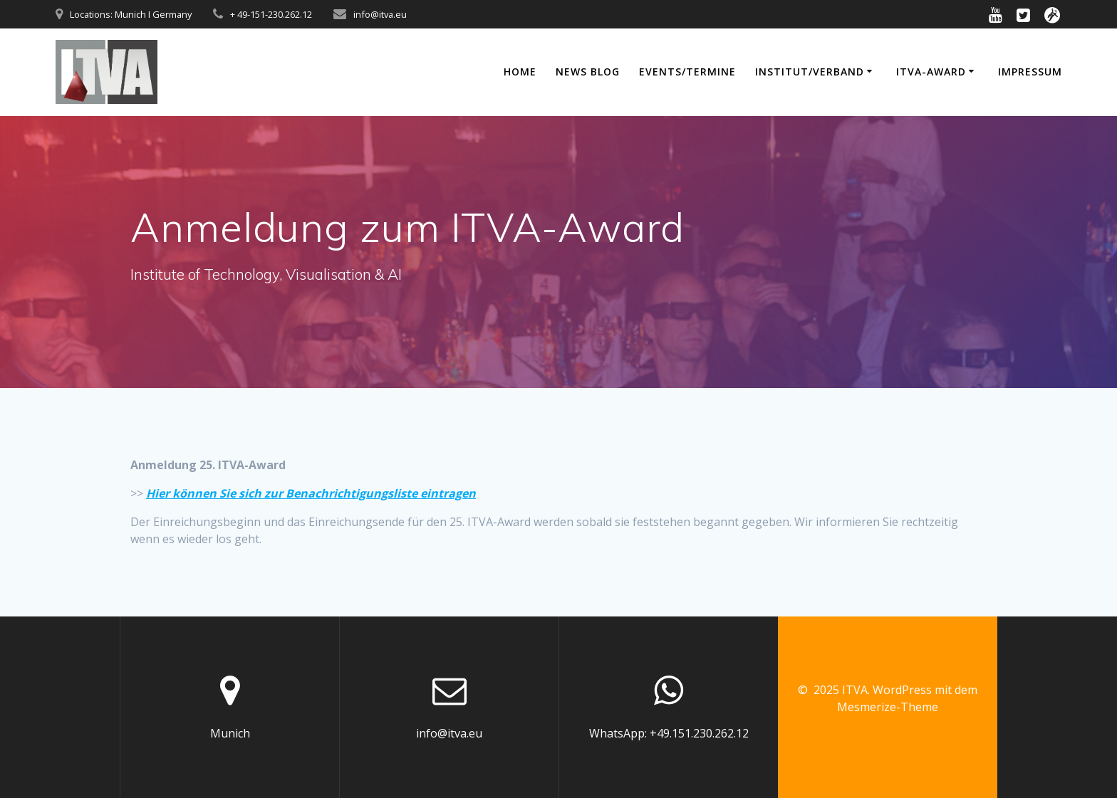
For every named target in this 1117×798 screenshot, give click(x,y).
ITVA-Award (931, 71)
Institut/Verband (809, 71)
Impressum (1030, 71)
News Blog (588, 71)
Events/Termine (687, 71)
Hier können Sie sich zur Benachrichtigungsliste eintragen (311, 493)
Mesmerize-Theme (887, 707)
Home (520, 71)
